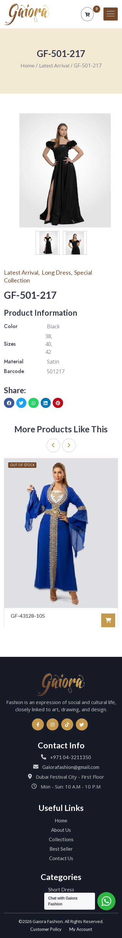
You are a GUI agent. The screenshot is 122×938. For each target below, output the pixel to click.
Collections (61, 839)
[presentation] (53, 445)
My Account (80, 929)
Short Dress (61, 889)
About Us (61, 830)
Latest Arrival (54, 65)
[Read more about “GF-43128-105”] (108, 620)
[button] (9, 403)
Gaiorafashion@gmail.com (70, 767)
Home (27, 65)
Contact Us (61, 858)
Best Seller (61, 849)
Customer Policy (45, 929)
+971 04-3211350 (70, 757)
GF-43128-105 (28, 616)
